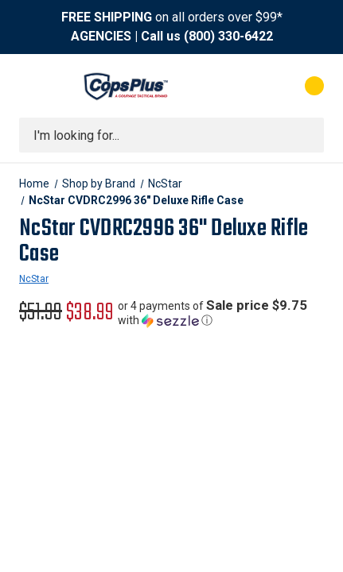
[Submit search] (306, 135)
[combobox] (171, 135)
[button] (221, 313)
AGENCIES (101, 36)
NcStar (34, 278)
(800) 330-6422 (228, 36)
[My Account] (250, 86)
